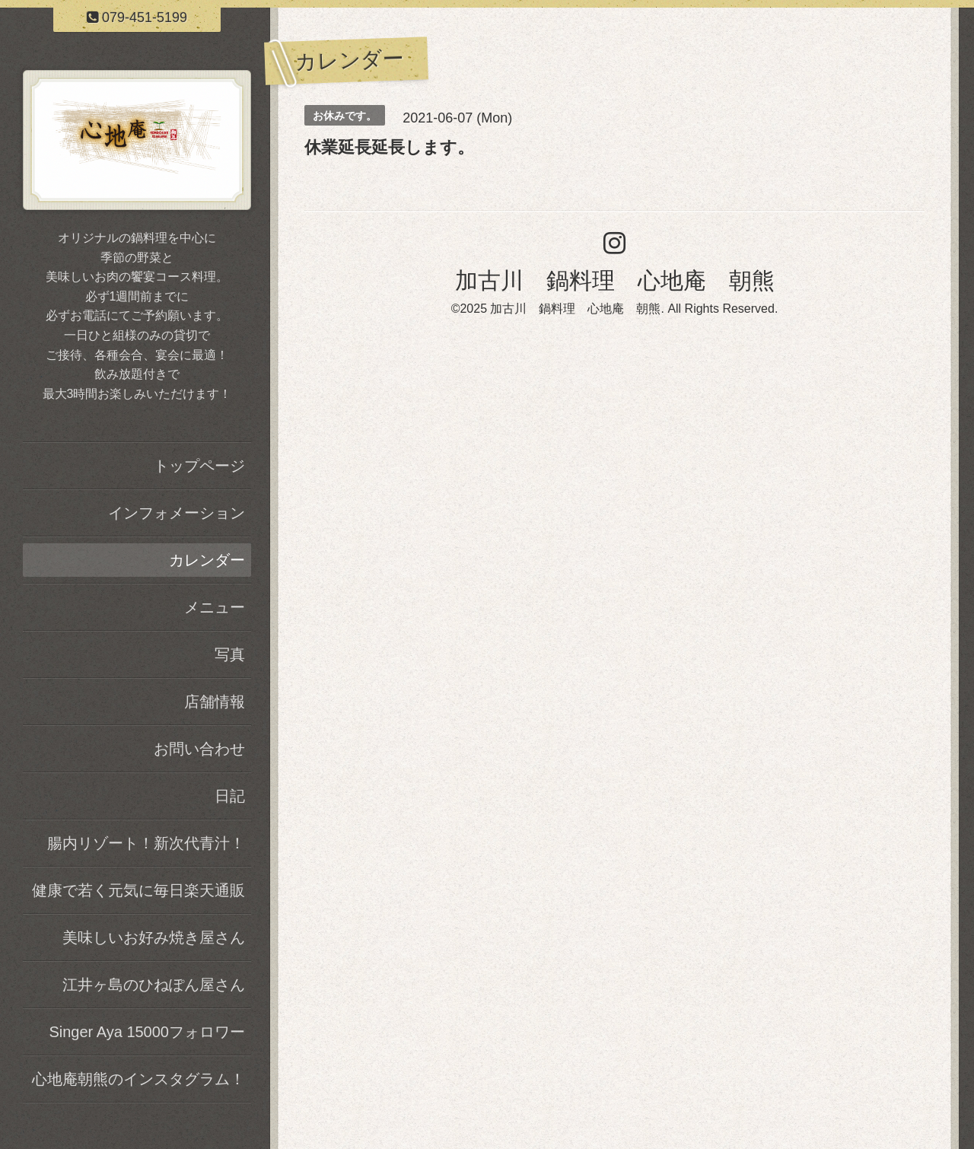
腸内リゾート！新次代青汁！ (146, 843)
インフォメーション (176, 512)
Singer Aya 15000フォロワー (147, 1031)
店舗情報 (214, 701)
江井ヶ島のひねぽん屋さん (153, 984)
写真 (230, 654)
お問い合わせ (199, 748)
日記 (230, 796)
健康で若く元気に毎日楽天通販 (138, 890)
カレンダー (207, 560)
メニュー (214, 607)
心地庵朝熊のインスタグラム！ (138, 1079)
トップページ (199, 465)
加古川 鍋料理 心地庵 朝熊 (615, 280)
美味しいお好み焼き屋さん (153, 937)
